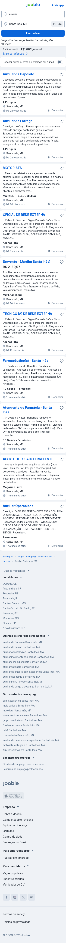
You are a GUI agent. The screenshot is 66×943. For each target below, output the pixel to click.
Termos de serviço (14, 914)
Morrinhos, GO (11, 618)
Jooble (25, 935)
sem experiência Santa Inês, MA (21, 700)
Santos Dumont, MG (14, 603)
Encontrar (33, 33)
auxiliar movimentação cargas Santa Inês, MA (28, 656)
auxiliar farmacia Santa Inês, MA (21, 666)
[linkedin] (31, 897)
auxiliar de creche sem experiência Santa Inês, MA (31, 740)
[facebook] (6, 897)
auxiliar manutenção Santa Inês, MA (23, 681)
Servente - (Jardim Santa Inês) (26, 261)
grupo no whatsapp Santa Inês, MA (22, 720)
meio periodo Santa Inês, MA (19, 705)
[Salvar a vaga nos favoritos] (62, 74)
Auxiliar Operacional (18, 506)
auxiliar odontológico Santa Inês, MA (23, 651)
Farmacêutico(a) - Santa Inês (25, 361)
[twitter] (23, 897)
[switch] (60, 62)
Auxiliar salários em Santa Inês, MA (22, 749)
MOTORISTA (12, 168)
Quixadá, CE (10, 583)
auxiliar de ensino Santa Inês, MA (21, 647)
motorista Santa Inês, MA (17, 710)
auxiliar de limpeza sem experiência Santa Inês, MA (31, 671)
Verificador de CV (13, 884)
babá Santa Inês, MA (14, 730)
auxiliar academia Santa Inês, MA (21, 676)
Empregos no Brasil (14, 842)
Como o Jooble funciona (18, 819)
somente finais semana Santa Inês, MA (25, 715)
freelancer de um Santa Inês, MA (21, 725)
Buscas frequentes (17, 571)
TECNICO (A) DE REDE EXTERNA (27, 314)
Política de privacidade (16, 922)
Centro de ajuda (12, 836)
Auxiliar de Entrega (18, 121)
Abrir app (58, 5)
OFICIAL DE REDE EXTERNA (24, 215)
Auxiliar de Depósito (18, 74)
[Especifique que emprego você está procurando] (33, 14)
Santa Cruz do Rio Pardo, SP (18, 608)
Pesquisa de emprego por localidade (23, 768)
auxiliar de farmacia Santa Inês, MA (22, 642)
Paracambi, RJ (10, 598)
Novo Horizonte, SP (13, 627)
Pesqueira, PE (10, 593)
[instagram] (14, 897)
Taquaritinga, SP (12, 588)
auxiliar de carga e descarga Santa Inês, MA (27, 686)
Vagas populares (13, 873)
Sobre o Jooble (12, 814)
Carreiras (8, 831)
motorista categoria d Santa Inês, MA (24, 745)
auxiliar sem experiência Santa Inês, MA (25, 661)
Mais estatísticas (16, 53)
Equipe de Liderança (15, 825)
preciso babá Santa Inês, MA (18, 735)
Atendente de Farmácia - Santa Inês (27, 410)
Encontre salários (13, 879)
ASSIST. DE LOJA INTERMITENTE (28, 459)
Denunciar (55, 110)
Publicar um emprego (16, 857)
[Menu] (4, 4)
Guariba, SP (9, 623)
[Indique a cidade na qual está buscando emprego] (33, 24)
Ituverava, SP (10, 613)
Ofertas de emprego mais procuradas (23, 764)
